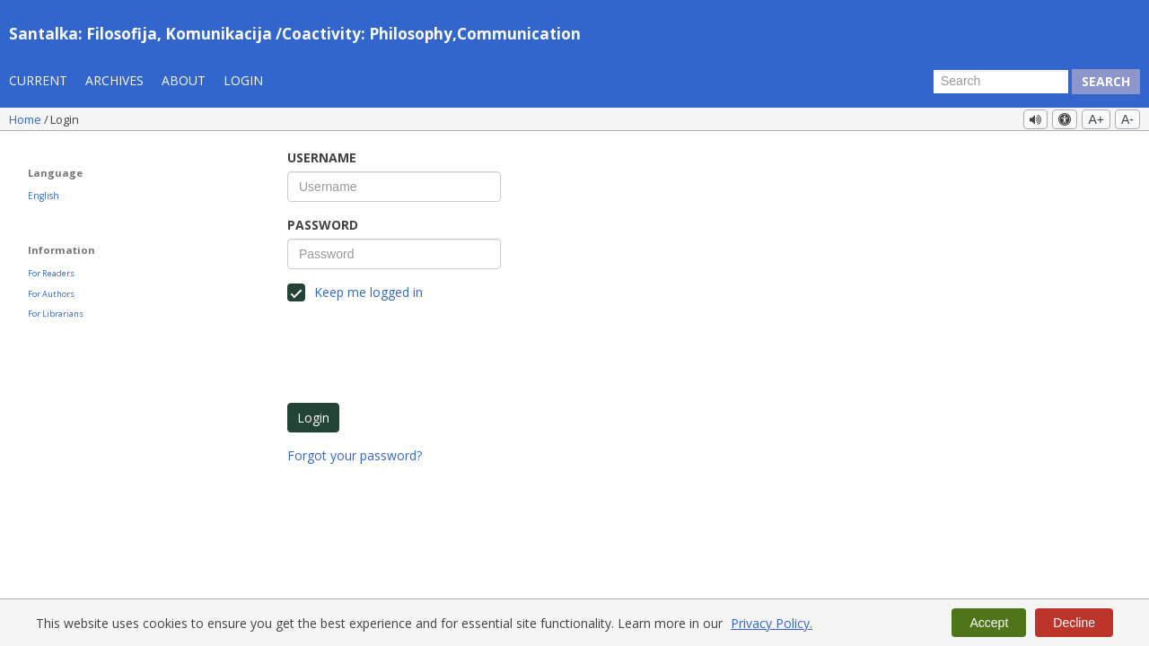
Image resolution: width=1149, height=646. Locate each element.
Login (243, 80)
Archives (114, 80)
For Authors (51, 294)
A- (1127, 119)
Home (26, 119)
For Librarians (55, 313)
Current (38, 80)
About (184, 80)
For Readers (51, 273)
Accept (988, 622)
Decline (1074, 622)
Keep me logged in (355, 292)
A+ (1096, 119)
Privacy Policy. (771, 623)
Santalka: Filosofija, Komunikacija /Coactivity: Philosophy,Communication (295, 33)
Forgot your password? (354, 455)
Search (1106, 81)
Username (321, 157)
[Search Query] (1001, 81)
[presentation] (423, 350)
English (43, 195)
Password (322, 224)
